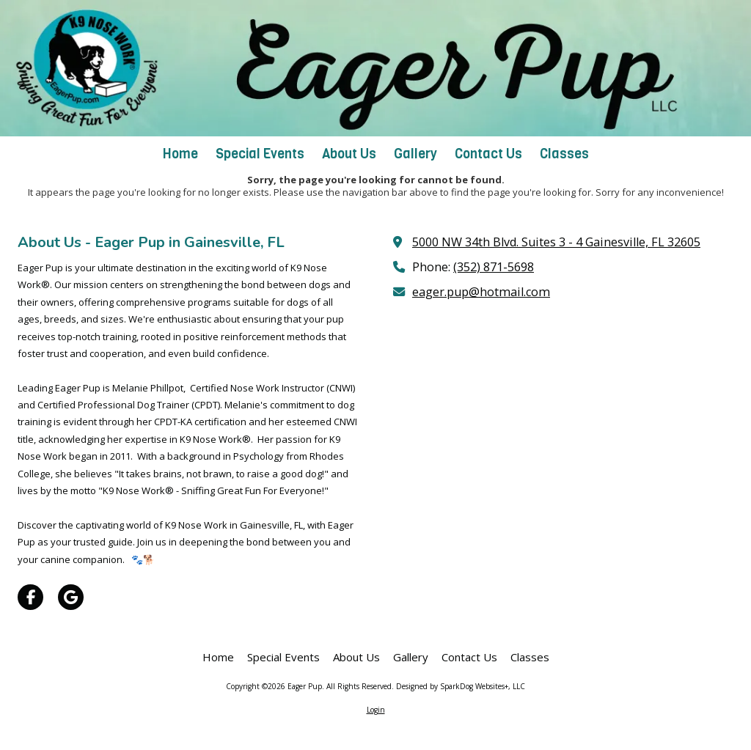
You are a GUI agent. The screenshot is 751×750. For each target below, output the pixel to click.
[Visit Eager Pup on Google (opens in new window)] (71, 597)
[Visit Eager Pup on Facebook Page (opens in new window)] (30, 597)
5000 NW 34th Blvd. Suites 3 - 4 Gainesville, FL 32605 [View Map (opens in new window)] (556, 242)
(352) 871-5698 (493, 267)
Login (376, 710)
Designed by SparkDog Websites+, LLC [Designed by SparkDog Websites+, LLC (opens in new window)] (460, 686)
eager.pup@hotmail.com (481, 292)
